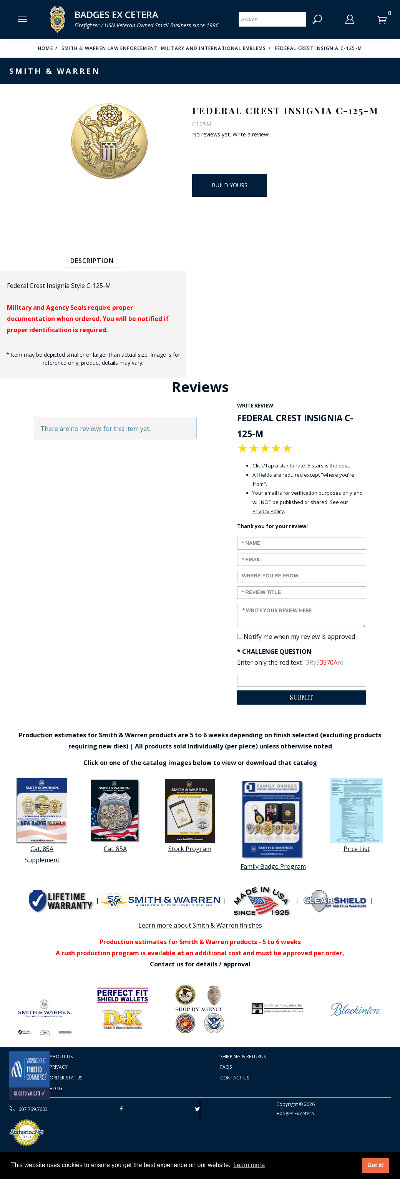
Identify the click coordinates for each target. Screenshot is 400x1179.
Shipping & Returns (243, 1056)
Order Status (66, 1077)
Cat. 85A (115, 815)
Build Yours (229, 185)
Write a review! (250, 134)
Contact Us (234, 1077)
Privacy (59, 1067)
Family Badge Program (273, 824)
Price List (356, 815)
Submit (301, 697)
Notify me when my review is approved (299, 636)
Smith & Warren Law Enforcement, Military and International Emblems (163, 48)
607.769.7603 (28, 1109)
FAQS (226, 1067)
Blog (56, 1088)
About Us (61, 1056)
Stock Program (189, 815)
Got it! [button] (375, 1165)
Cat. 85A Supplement (42, 821)
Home (45, 48)
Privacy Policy (268, 511)
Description (92, 260)
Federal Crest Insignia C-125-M (318, 48)
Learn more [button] (249, 1165)
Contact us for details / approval (200, 964)
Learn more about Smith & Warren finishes (200, 925)
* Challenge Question (274, 651)
